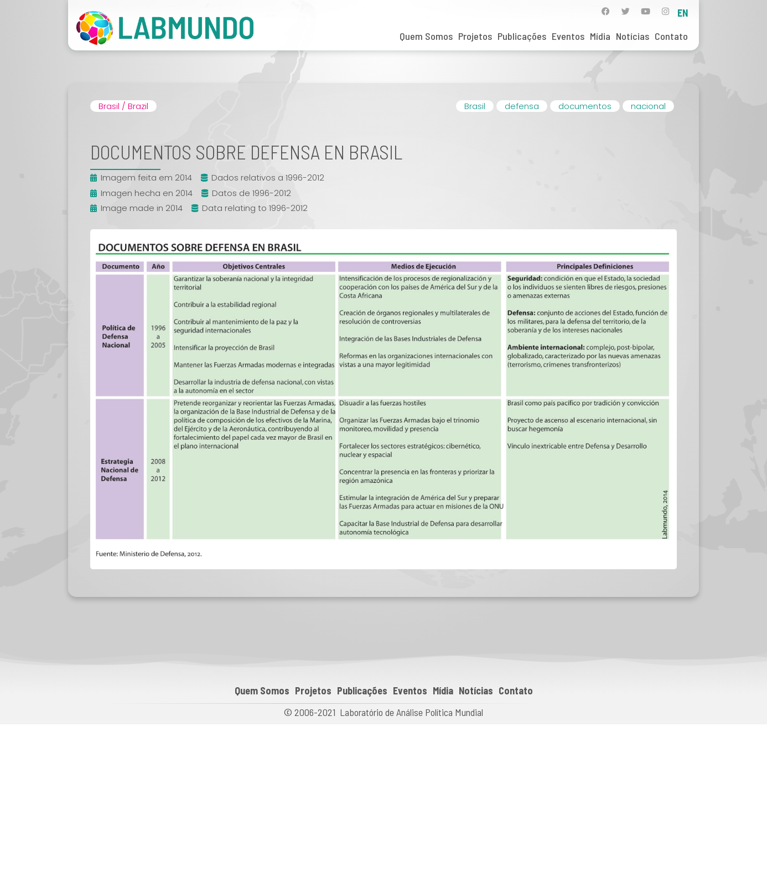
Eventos (568, 36)
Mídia (600, 36)
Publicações (521, 36)
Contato (671, 36)
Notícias (632, 36)
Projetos (475, 36)
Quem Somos (426, 36)
